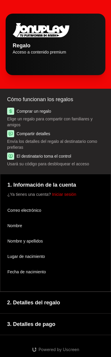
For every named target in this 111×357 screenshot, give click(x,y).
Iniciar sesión (64, 194)
